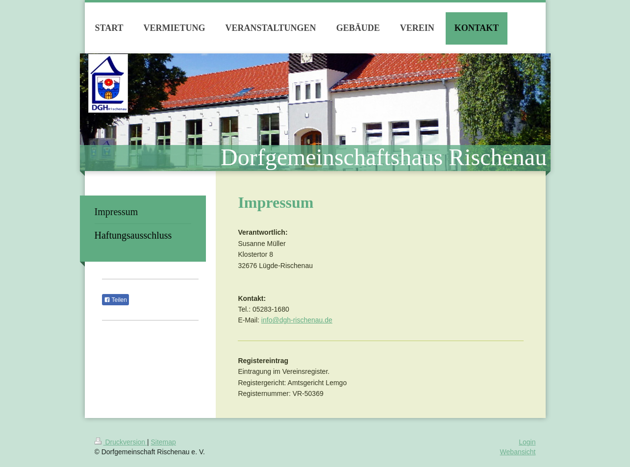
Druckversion (121, 442)
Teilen (115, 299)
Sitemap (163, 442)
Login (527, 442)
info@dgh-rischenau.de (296, 320)
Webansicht (518, 452)
